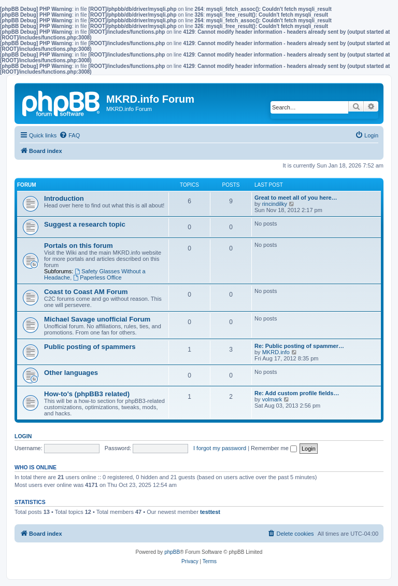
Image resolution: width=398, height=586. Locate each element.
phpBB (172, 552)
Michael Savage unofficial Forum (97, 319)
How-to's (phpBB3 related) (87, 394)
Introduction (64, 198)
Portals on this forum (78, 245)
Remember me (274, 448)
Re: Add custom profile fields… (296, 393)
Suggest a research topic (84, 224)
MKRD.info (276, 352)
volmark (272, 399)
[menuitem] (69, 135)
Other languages (71, 372)
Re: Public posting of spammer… (299, 346)
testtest (210, 512)
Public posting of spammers (90, 347)
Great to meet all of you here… (295, 197)
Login (23, 436)
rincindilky (274, 204)
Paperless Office (97, 277)
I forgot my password (219, 448)
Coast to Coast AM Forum (85, 292)
